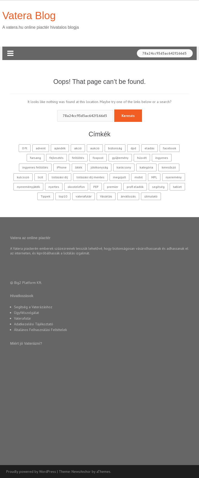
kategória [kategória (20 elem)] (146, 167)
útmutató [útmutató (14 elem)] (151, 196)
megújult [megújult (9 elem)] (119, 177)
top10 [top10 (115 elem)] (63, 196)
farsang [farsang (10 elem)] (35, 158)
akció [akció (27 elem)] (78, 148)
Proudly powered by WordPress (31, 471)
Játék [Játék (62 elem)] (78, 167)
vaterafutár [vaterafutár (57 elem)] (83, 196)
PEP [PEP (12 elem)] (95, 187)
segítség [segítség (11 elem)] (158, 187)
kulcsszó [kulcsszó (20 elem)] (23, 177)
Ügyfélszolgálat (26, 312)
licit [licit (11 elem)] (40, 177)
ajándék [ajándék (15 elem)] (60, 148)
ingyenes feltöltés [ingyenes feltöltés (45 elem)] (35, 167)
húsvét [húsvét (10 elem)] (142, 158)
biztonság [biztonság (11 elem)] (115, 148)
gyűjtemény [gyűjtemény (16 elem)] (120, 158)
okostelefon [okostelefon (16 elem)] (76, 187)
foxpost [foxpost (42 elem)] (98, 158)
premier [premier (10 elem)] (112, 187)
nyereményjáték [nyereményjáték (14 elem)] (28, 187)
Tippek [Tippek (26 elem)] (45, 196)
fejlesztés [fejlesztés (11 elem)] (56, 158)
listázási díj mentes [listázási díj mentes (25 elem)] (90, 177)
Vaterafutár (22, 318)
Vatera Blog (29, 15)
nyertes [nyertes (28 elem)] (53, 187)
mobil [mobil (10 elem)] (138, 177)
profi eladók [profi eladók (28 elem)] (135, 187)
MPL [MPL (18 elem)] (154, 177)
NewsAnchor (81, 471)
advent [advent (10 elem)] (41, 148)
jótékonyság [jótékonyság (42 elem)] (99, 167)
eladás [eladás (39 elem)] (149, 148)
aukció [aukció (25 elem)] (95, 148)
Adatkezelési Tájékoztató (33, 324)
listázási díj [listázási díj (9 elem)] (60, 177)
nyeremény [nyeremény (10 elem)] (174, 177)
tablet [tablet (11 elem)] (177, 187)
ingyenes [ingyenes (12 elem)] (161, 158)
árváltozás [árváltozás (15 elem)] (128, 196)
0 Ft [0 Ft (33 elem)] (24, 148)
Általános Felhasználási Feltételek (40, 329)
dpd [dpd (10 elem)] (133, 148)
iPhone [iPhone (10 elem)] (62, 167)
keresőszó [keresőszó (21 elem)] (169, 167)
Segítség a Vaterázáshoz (33, 307)
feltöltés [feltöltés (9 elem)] (78, 158)
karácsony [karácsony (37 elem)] (124, 167)
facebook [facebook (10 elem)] (169, 148)
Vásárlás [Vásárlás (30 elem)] (106, 196)
